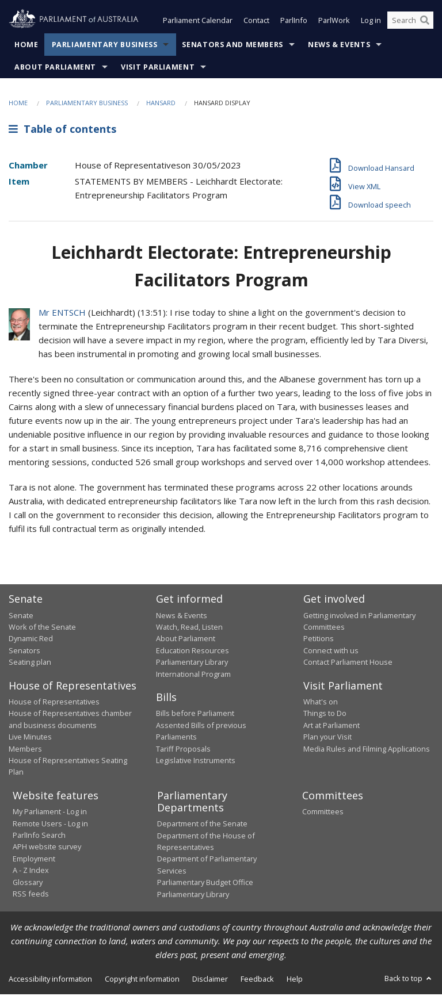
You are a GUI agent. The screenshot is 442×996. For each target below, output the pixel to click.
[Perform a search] (424, 21)
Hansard (161, 103)
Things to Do (324, 715)
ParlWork (334, 22)
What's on (320, 703)
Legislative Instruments (195, 761)
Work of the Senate (42, 628)
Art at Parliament (331, 726)
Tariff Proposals (183, 750)
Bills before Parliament (195, 715)
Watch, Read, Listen (189, 628)
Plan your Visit (327, 738)
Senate (21, 616)
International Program (193, 675)
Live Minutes (30, 738)
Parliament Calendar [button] (198, 22)
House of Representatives (54, 703)
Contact (256, 22)
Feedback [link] (257, 980)
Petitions (318, 639)
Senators (24, 651)
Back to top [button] (408, 979)
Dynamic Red (31, 639)
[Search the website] (410, 21)
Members (25, 750)
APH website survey (47, 848)
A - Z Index (31, 871)
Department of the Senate (202, 824)
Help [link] (295, 980)
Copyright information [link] (142, 980)
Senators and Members (232, 46)
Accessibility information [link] (50, 980)
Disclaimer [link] (210, 980)
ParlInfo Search (39, 836)
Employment (34, 860)
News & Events (339, 46)
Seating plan (30, 663)
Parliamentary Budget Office (205, 883)
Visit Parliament (158, 68)
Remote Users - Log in (50, 824)
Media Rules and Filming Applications (366, 750)
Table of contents (62, 130)
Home (26, 46)
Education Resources (192, 651)
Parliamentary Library (192, 663)
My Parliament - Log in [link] (50, 812)
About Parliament (55, 68)
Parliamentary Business (105, 46)
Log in (371, 22)
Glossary (28, 883)
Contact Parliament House (348, 663)
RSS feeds (31, 895)
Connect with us (331, 651)
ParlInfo (293, 22)
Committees (323, 812)
